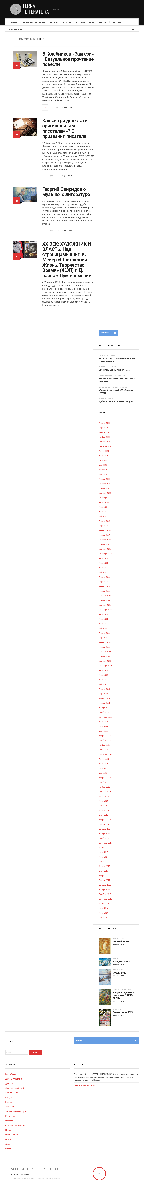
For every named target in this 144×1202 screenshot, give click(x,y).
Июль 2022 (103, 620)
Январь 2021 (104, 704)
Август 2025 (104, 452)
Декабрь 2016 (105, 886)
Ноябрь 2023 (104, 546)
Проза (8, 1131)
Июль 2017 (103, 853)
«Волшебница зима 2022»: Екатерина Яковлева (117, 381)
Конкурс (8, 1099)
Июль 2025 (103, 457)
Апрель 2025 (104, 471)
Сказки (8, 1145)
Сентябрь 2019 (105, 755)
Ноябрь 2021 (104, 658)
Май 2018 (103, 807)
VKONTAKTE (109, 334)
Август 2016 (104, 905)
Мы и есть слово (36, 1170)
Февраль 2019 (105, 779)
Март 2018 (103, 816)
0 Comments (118, 945)
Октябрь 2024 (105, 494)
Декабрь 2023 (105, 541)
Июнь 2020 (103, 727)
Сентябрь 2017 (105, 844)
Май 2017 (103, 863)
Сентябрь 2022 (105, 611)
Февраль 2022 (105, 644)
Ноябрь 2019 (104, 746)
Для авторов (16, 31)
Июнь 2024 (103, 513)
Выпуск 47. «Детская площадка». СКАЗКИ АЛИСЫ (123, 997)
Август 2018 (104, 797)
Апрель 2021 (104, 690)
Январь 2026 (104, 434)
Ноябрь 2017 (104, 835)
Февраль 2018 (105, 821)
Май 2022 (103, 630)
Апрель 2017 (104, 867)
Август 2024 (104, 504)
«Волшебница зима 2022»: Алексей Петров (116, 392)
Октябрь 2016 (105, 895)
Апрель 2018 (104, 811)
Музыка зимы (119, 974)
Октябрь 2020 (105, 713)
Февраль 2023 (105, 588)
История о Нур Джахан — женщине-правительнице (117, 361)
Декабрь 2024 (105, 485)
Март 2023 (103, 583)
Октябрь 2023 (105, 550)
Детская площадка (85, 23)
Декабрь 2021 (105, 653)
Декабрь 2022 (105, 597)
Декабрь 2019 (105, 741)
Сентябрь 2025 (105, 448)
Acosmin (57, 1180)
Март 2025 (103, 476)
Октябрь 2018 (105, 793)
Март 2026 (103, 429)
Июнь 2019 (103, 769)
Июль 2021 (103, 676)
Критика (103, 23)
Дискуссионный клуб (14, 1089)
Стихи (8, 1150)
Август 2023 (104, 560)
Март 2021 (103, 695)
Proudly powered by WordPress (22, 1180)
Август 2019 (104, 760)
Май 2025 (103, 466)
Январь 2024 (104, 536)
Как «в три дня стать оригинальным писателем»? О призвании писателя (64, 129)
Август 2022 (104, 616)
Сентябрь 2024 (105, 499)
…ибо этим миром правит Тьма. (114, 371)
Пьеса (8, 1141)
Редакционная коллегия (84, 1086)
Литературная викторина (16, 1113)
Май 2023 (103, 574)
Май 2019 (103, 774)
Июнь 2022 (103, 625)
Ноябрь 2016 (104, 891)
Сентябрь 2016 (105, 900)
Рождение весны (121, 962)
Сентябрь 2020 (105, 718)
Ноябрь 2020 (104, 709)
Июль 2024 (103, 508)
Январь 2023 (104, 592)
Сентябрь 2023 (105, 555)
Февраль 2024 (105, 532)
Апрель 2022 (104, 634)
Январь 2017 (104, 881)
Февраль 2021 (105, 699)
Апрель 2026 (104, 424)
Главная (13, 23)
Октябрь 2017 (105, 839)
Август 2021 (104, 672)
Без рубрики (118, 971)
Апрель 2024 (104, 522)
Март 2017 (103, 872)
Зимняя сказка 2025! (123, 1013)
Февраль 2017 (105, 877)
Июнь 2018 (103, 802)
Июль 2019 (103, 765)
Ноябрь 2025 (104, 438)
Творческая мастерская (33, 23)
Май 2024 (103, 518)
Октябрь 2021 (105, 662)
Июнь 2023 (103, 569)
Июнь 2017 (103, 858)
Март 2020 (103, 732)
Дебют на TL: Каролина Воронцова (116, 402)
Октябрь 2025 (105, 443)
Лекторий (116, 23)
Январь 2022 (104, 648)
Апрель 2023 (104, 578)
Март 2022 (103, 639)
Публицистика (11, 1136)
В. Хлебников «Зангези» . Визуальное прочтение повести (68, 60)
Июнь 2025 (103, 462)
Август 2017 (104, 849)
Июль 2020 (103, 723)
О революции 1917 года (16, 1127)
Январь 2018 (104, 825)
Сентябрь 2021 (105, 667)
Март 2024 (103, 527)
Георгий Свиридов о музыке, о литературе (66, 193)
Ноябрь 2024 (104, 490)
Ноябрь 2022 (104, 602)
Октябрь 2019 (105, 751)
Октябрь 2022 (105, 606)
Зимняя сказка (11, 1094)
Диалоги (67, 23)
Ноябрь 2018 (104, 788)
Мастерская (118, 939)
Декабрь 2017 (105, 830)
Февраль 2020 (105, 737)
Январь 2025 (104, 480)
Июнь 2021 (103, 681)
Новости (54, 23)
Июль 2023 (103, 564)
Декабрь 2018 (105, 783)
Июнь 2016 (103, 914)
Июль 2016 (103, 909)
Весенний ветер (121, 942)
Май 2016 (103, 919)
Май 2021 (103, 685)
